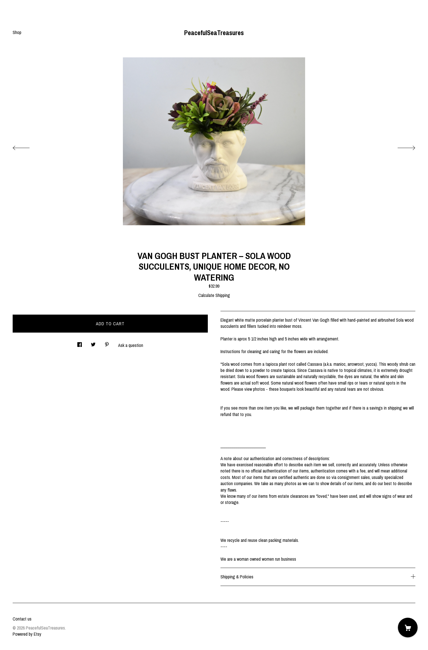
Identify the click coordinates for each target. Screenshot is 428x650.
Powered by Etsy (27, 634)
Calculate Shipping (214, 295)
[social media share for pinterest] (107, 342)
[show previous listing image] (27, 146)
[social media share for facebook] (79, 342)
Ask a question (130, 345)
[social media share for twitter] (93, 342)
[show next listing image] (401, 146)
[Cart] (408, 627)
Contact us (22, 619)
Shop (17, 32)
